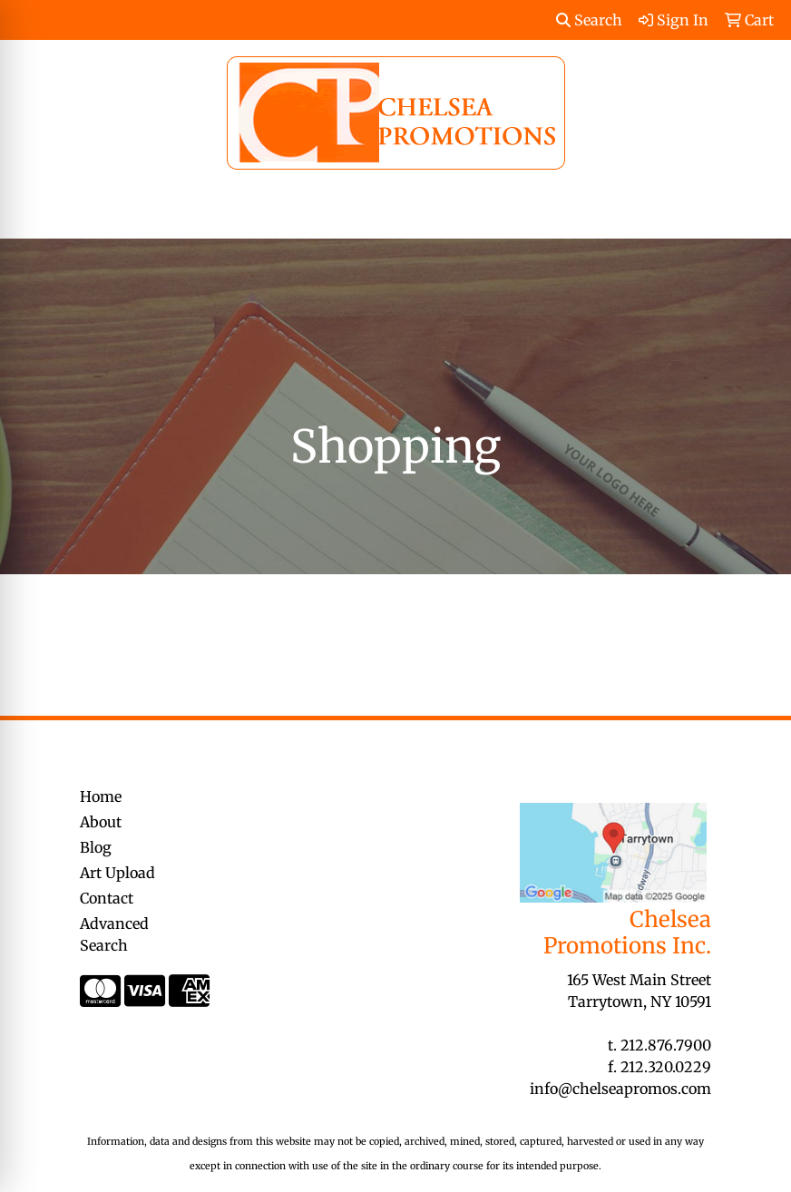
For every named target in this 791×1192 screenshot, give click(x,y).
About (101, 822)
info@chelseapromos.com (620, 1089)
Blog (96, 847)
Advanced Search (114, 934)
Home (101, 796)
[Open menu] (755, 212)
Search (589, 20)
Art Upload (117, 873)
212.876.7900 (665, 1045)
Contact (106, 898)
